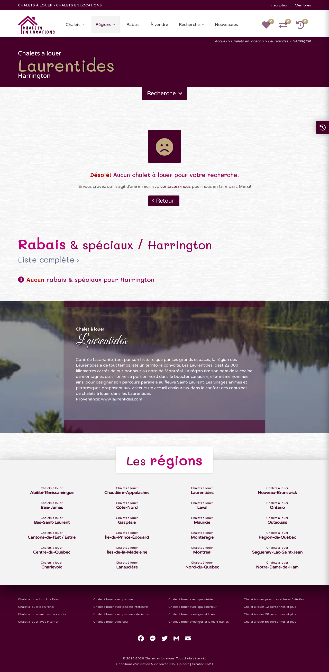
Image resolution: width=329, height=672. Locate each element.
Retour (165, 201)
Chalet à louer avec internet (38, 621)
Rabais (133, 24)
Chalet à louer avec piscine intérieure (120, 607)
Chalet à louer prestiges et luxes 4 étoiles (198, 621)
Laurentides (278, 41)
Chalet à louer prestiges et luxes (191, 614)
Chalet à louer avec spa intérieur (192, 599)
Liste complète (46, 260)
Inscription (279, 5)
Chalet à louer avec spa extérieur (192, 607)
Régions (103, 24)
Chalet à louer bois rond (36, 607)
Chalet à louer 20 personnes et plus (270, 614)
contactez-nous (175, 186)
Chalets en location (247, 41)
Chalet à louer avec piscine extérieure (121, 614)
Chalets (73, 24)
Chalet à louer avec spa (110, 621)
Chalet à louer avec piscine (113, 599)
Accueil (221, 41)
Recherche (189, 24)
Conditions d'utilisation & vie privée (142, 664)
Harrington (301, 41)
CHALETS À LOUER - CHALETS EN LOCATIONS (60, 5)
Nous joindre (179, 664)
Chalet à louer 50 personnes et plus (270, 621)
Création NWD (202, 664)
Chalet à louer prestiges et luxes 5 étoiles (274, 599)
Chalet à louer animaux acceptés (42, 614)
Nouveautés (226, 24)
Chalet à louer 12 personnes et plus (270, 607)
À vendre (159, 24)
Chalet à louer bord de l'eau (38, 599)
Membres (303, 5)
